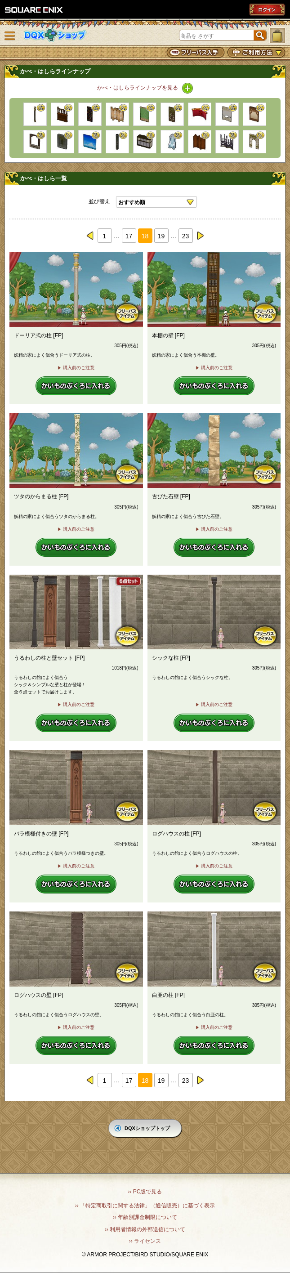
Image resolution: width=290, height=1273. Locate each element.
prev (90, 235)
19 (161, 236)
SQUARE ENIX (34, 10)
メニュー (10, 36)
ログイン (267, 9)
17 (129, 236)
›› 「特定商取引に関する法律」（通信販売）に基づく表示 (145, 1205)
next (200, 235)
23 (185, 236)
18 (145, 236)
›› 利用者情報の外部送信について (145, 1229)
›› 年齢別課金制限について (145, 1217)
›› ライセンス (145, 1241)
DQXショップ (55, 35)
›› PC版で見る (145, 1191)
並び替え (99, 201)
